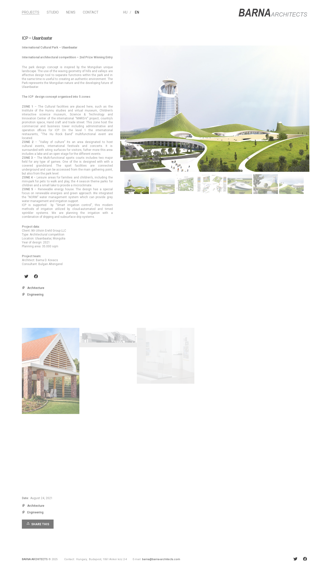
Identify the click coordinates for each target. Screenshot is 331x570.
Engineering (35, 294)
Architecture (35, 288)
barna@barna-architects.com (161, 559)
